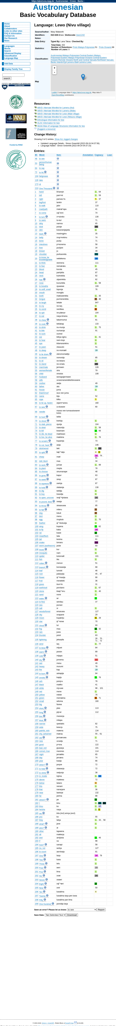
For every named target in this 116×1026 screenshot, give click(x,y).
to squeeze (44, 484)
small (41, 701)
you (40, 817)
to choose (43, 471)
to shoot (42, 421)
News (7, 41)
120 (36, 591)
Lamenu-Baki (72, 62)
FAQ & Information (13, 33)
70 (36, 421)
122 (36, 598)
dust (41, 227)
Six (40, 876)
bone (41, 241)
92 (36, 498)
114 (36, 571)
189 (36, 828)
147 (36, 685)
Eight (41, 884)
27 (36, 283)
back (41, 234)
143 (36, 670)
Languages (9, 46)
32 (36, 299)
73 (36, 427)
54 (36, 367)
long (41, 712)
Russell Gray (69, 1023)
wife (41, 380)
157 (36, 720)
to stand (42, 364)
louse (41, 550)
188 (36, 824)
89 (36, 487)
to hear (42, 340)
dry (40, 660)
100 (36, 526)
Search (7, 51)
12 (36, 230)
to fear (42, 266)
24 (36, 272)
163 (36, 741)
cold (41, 656)
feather (42, 523)
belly (41, 237)
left (40, 195)
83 (36, 465)
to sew (42, 407)
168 (36, 758)
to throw (42, 506)
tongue (42, 299)
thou (41, 806)
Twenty (42, 896)
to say (41, 168)
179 (36, 793)
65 (36, 399)
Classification (10, 56)
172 (36, 772)
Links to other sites (13, 31)
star (40, 621)
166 (36, 751)
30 (36, 293)
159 (36, 727)
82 (36, 461)
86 (36, 475)
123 (36, 602)
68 (36, 412)
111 (36, 559)
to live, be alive (45, 437)
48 (36, 350)
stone (41, 591)
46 (36, 159)
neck (41, 276)
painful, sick (44, 731)
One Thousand (45, 188)
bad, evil (42, 748)
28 (36, 286)
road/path (43, 209)
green (41, 698)
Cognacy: (99, 155)
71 (36, 424)
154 (36, 708)
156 (36, 716)
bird (40, 516)
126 (36, 180)
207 (36, 896)
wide (41, 727)
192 (36, 838)
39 (36, 324)
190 (36, 831)
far (40, 796)
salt (40, 608)
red (40, 691)
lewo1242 (80, 35)
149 (36, 691)
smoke (42, 678)
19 (36, 254)
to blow (42, 648)
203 (36, 880)
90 (36, 491)
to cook (42, 324)
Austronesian (62, 1)
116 (36, 577)
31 (36, 296)
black (41, 685)
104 (36, 176)
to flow (42, 602)
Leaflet (54, 92)
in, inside (43, 776)
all (40, 834)
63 (36, 396)
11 (36, 227)
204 (36, 884)
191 (36, 834)
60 (36, 386)
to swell (42, 480)
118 (36, 584)
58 (36, 380)
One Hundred (45, 904)
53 (36, 163)
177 (36, 786)
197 (36, 855)
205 (36, 888)
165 (36, 748)
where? (42, 800)
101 (36, 530)
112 (36, 563)
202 (36, 876)
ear (40, 337)
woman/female (45, 370)
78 (36, 445)
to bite (41, 330)
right (41, 199)
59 (36, 383)
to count (42, 852)
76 (36, 437)
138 (36, 652)
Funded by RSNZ (16, 145)
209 (36, 904)
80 (36, 452)
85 (36, 471)
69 (36, 417)
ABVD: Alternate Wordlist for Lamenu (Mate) (56, 111)
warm (41, 652)
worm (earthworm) (47, 546)
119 (36, 588)
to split (42, 452)
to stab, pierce (45, 424)
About (7, 26)
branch (42, 567)
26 (36, 279)
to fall (41, 510)
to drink (42, 327)
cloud (41, 626)
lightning (42, 639)
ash (40, 681)
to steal (42, 427)
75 (36, 434)
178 (36, 789)
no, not (42, 848)
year (41, 761)
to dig (41, 491)
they (41, 820)
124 (36, 605)
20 (36, 258)
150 (36, 695)
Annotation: (88, 155)
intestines (43, 244)
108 (36, 549)
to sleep (42, 350)
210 (36, 188)
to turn (42, 217)
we (40, 813)
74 (36, 431)
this (40, 786)
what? (41, 824)
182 (36, 803)
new (41, 741)
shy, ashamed (45, 734)
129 (36, 618)
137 (36, 648)
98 (36, 519)
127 (36, 611)
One (41, 856)
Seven (42, 880)
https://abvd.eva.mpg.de (43, 1)
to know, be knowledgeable (45, 258)
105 (36, 539)
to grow (42, 475)
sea (40, 605)
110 (36, 556)
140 (36, 660)
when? (42, 765)
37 (36, 316)
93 (36, 501)
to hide (42, 769)
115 (36, 574)
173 (36, 184)
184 (36, 809)
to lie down (43, 354)
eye (40, 343)
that (40, 789)
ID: (36, 155)
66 (36, 403)
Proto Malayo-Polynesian (84, 47)
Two (41, 860)
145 (36, 677)
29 (36, 289)
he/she (42, 809)
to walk (42, 206)
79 (36, 448)
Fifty (41, 900)
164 (36, 744)
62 (36, 393)
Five (41, 872)
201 (36, 872)
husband (43, 377)
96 (36, 513)
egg (40, 519)
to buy (41, 494)
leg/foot (42, 202)
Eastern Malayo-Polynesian (73, 58)
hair (40, 280)
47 (36, 347)
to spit (41, 313)
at (40, 184)
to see (41, 159)
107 (36, 546)
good (41, 744)
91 (36, 494)
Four (41, 868)
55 (36, 370)
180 (36, 796)
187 (36, 820)
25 (36, 276)
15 (36, 241)
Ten (40, 892)
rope (41, 399)
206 (36, 892)
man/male (43, 367)
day (40, 758)
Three (41, 864)
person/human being (45, 163)
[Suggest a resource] (46, 129)
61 (36, 390)
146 (36, 681)
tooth (41, 296)
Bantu (80, 1)
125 (36, 608)
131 (36, 625)
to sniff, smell (45, 289)
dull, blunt (43, 461)
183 (36, 806)
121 (36, 594)
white (41, 688)
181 (36, 799)
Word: (42, 155)
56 (36, 374)
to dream (43, 357)
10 (36, 223)
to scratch (43, 441)
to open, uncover (46, 498)
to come (42, 213)
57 (36, 377)
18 (36, 251)
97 (36, 516)
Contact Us (9, 36)
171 (36, 768)
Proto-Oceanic (105, 47)
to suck (42, 334)
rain (40, 632)
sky (40, 615)
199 (36, 863)
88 (36, 483)
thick (41, 720)
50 (36, 357)
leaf (40, 571)
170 (36, 764)
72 (36, 172)
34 (36, 306)
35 (36, 309)
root (41, 574)
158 (36, 724)
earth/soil (43, 588)
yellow (42, 695)
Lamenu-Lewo (85, 62)
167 (36, 754)
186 (36, 817)
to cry (41, 306)
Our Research (10, 38)
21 (36, 263)
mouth (42, 293)
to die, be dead (45, 434)
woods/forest (44, 611)
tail (40, 539)
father (41, 386)
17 (36, 248)
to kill (41, 431)
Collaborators (10, 28)
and (40, 838)
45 (36, 343)
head (41, 272)
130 (36, 621)
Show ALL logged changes (66, 139)
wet (40, 663)
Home (7, 24)
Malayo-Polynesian (71, 55)
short (41, 708)
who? (41, 828)
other (41, 831)
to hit (41, 172)
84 (36, 468)
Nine (41, 888)
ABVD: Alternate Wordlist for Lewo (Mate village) (58, 114)
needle (42, 412)
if (39, 841)
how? (41, 845)
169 (36, 761)
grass (41, 584)
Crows (73, 1)
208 (36, 900)
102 (36, 533)
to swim (42, 220)
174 (36, 776)
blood (41, 269)
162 (36, 737)
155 (36, 712)
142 (36, 666)
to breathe (43, 286)
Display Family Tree (13, 69)
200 (36, 867)
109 (36, 553)
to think (42, 263)
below (41, 783)
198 (36, 859)
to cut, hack (44, 445)
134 (36, 635)
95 (36, 509)
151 (36, 698)
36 (36, 313)
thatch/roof (43, 393)
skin (41, 230)
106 (36, 542)
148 (36, 688)
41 (36, 330)
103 (36, 536)
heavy (41, 666)
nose (41, 283)
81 (36, 457)
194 (36, 845)
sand (41, 594)
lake (41, 180)
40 (36, 327)
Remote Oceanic (65, 60)
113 (36, 567)
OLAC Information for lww (48, 123)
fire (40, 670)
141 (36, 663)
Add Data (8, 64)
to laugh (42, 302)
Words (7, 48)
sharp (41, 457)
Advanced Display (12, 53)
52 (36, 364)
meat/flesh (43, 536)
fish (40, 559)
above (41, 780)
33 (36, 302)
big (40, 704)
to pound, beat (45, 502)
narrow (42, 724)
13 (36, 234)
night (41, 754)
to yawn (42, 347)
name (41, 396)
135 (36, 639)
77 (36, 441)
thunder (42, 635)
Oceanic (88, 58)
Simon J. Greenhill (48, 1023)
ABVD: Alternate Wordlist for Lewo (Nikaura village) (59, 117)
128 (36, 615)
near (41, 793)
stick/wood (43, 448)
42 (36, 334)
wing (41, 526)
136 (36, 644)
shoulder (43, 254)
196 (36, 852)
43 (36, 337)
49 (36, 354)
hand (41, 192)
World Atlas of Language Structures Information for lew (61, 126)
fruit (40, 581)
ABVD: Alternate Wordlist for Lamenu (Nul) (55, 108)
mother (42, 383)
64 (36, 168)
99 (36, 523)
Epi (64, 62)
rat (40, 533)
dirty (41, 223)
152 (36, 701)
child (41, 374)
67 (36, 407)
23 (36, 269)
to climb (42, 773)
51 (36, 361)
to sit (41, 361)
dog (40, 513)
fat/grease (43, 176)
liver (41, 248)
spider (41, 556)
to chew (42, 320)
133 (36, 632)
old (40, 738)
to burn (42, 674)
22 (36, 266)
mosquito (43, 553)
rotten (41, 563)
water (41, 598)
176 (36, 783)
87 (36, 479)
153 (36, 704)
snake (41, 542)
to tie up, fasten (46, 403)
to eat (41, 316)
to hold (42, 488)
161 (36, 734)
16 (36, 244)
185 (36, 813)
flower (41, 577)
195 (36, 848)
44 (36, 340)
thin (40, 716)
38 (36, 320)
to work (42, 465)
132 (36, 629)
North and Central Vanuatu (85, 60)
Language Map (11, 58)
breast (42, 251)
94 (36, 505)
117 (36, 581)
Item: (59, 155)
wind (41, 644)
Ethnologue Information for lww (50, 120)
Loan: (109, 155)
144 (36, 673)
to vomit (42, 309)
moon (41, 618)
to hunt (42, 417)
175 (36, 780)
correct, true (44, 751)
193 (36, 841)
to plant (42, 468)
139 (36, 656)
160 (36, 731)
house (41, 390)
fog (40, 629)
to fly (41, 530)
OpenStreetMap (58, 95)
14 (36, 237)
